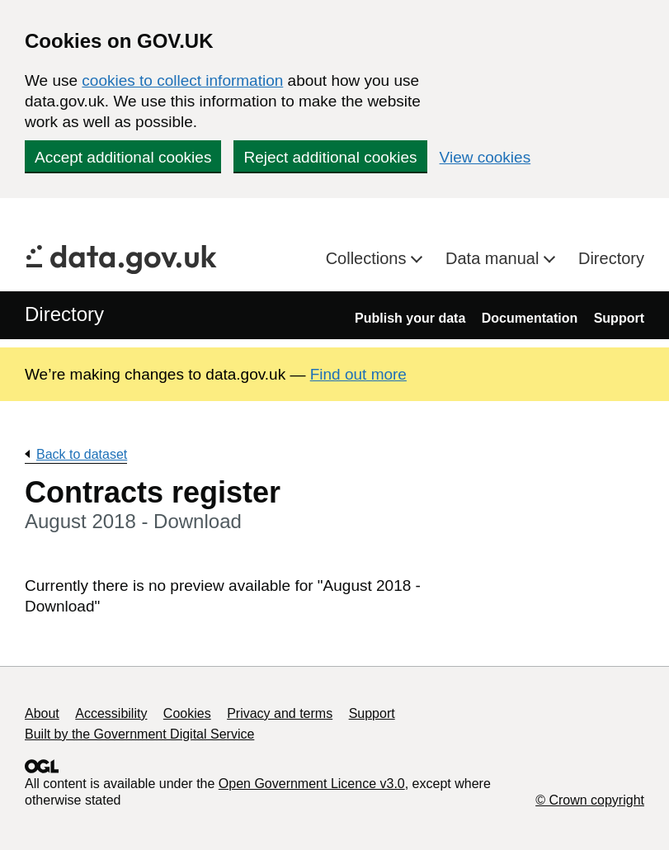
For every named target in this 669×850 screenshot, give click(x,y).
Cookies (187, 713)
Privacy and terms (279, 713)
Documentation (529, 318)
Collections (368, 258)
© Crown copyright (589, 800)
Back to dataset (81, 454)
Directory (611, 258)
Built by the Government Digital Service (139, 734)
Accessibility (111, 713)
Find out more (358, 374)
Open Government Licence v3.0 (312, 784)
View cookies (485, 157)
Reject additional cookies (330, 157)
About (42, 713)
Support (619, 318)
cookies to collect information (182, 80)
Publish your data (410, 318)
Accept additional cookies (123, 157)
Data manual (494, 258)
